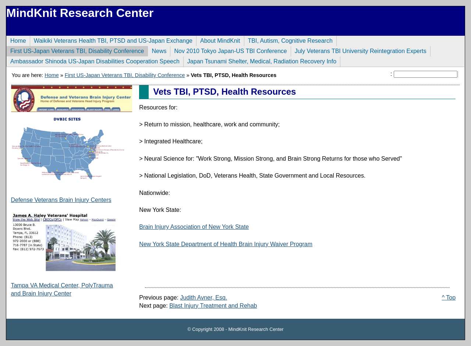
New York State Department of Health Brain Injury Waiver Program (225, 244)
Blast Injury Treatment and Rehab (213, 306)
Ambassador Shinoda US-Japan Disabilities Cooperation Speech (93, 60)
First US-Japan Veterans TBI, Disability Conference (75, 50)
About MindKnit (218, 40)
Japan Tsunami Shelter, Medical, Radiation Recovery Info (259, 60)
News (157, 50)
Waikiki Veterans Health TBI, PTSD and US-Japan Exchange (111, 40)
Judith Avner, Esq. (203, 297)
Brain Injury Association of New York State (194, 227)
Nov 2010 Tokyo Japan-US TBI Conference (228, 50)
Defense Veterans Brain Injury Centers (61, 200)
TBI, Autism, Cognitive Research (288, 40)
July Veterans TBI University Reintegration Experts (358, 50)
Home (16, 40)
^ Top (449, 297)
